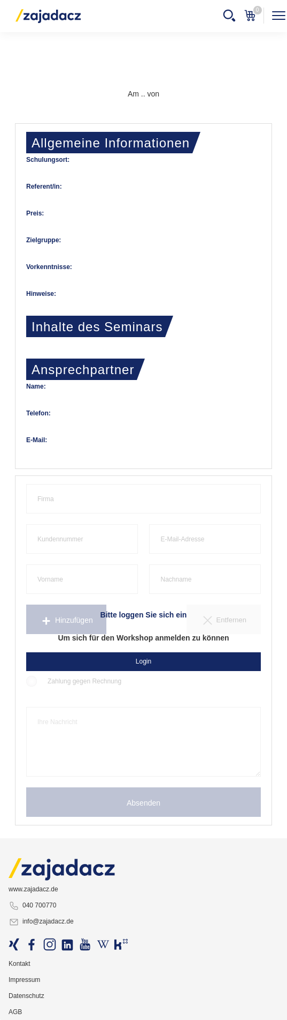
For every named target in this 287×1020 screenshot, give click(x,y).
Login (143, 661)
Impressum (24, 980)
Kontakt (19, 963)
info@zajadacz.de (41, 922)
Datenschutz (26, 996)
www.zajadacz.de (33, 889)
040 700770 (32, 905)
